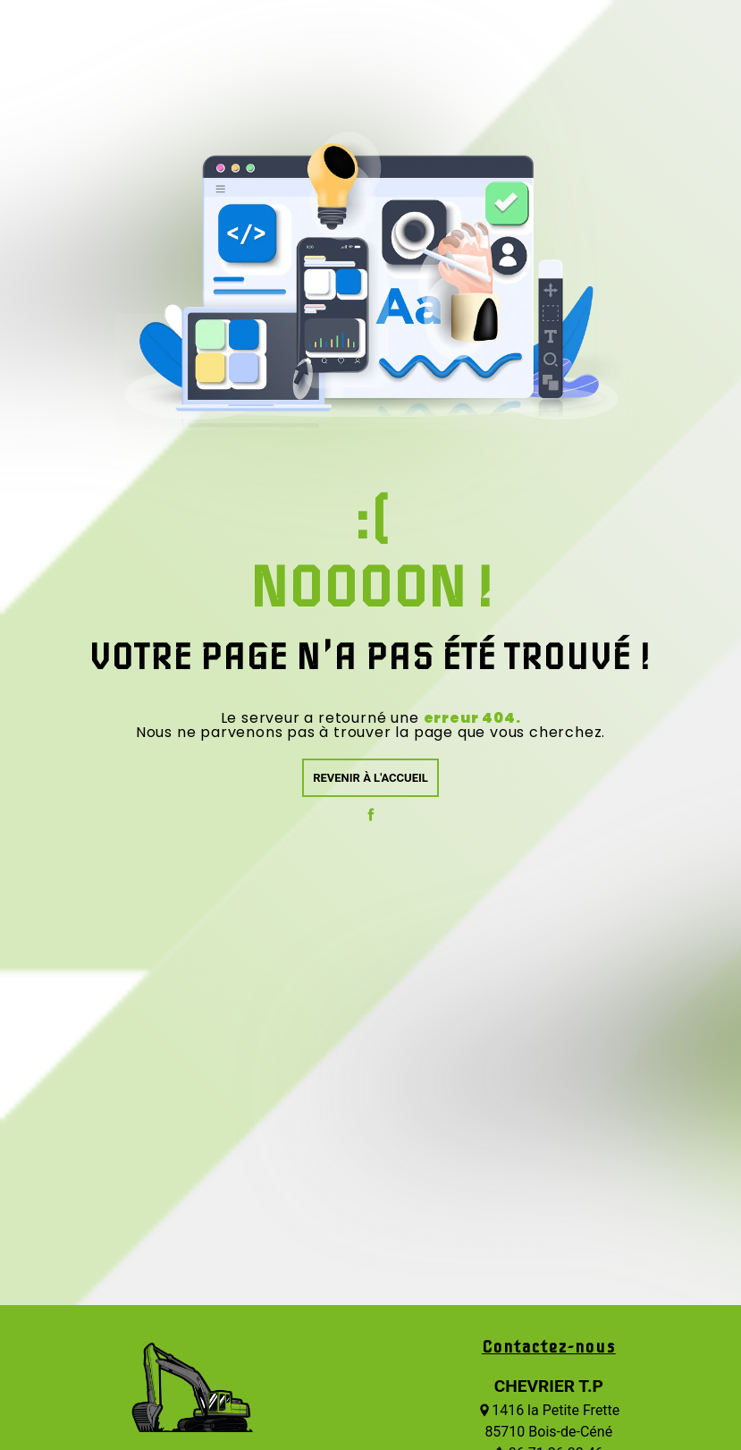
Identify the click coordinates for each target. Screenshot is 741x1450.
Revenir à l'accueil (370, 777)
